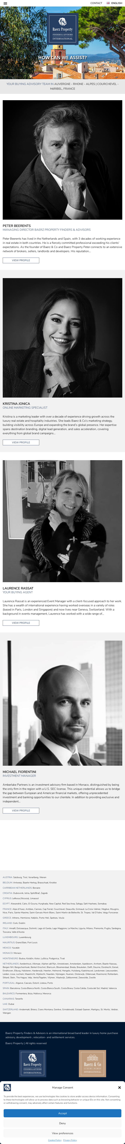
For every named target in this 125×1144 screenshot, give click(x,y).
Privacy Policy (70, 1140)
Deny (62, 1123)
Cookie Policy (54, 1140)
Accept (62, 1113)
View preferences (62, 1133)
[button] (119, 1087)
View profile (21, 260)
